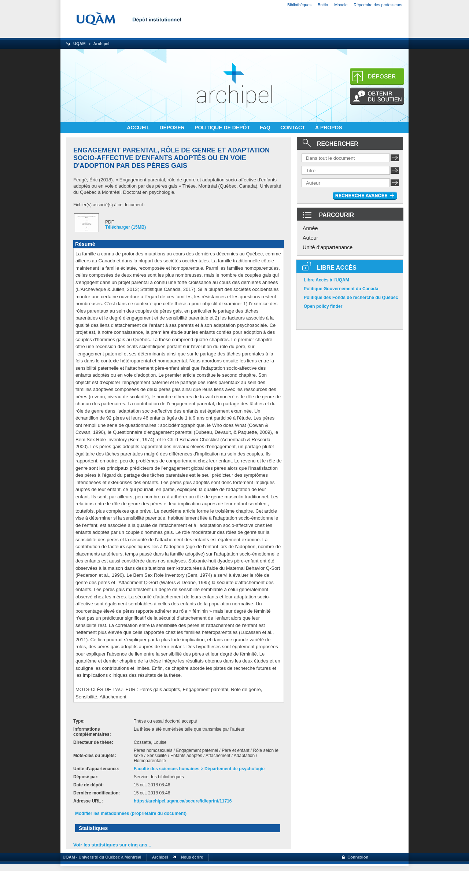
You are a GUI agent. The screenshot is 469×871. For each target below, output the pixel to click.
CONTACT (293, 127)
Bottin (323, 5)
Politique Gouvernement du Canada (341, 288)
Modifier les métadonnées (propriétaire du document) (131, 813)
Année (310, 228)
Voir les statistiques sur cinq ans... (112, 845)
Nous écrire (192, 857)
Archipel (101, 43)
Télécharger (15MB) (125, 227)
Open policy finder (323, 306)
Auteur (310, 238)
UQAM (79, 43)
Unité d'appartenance (327, 247)
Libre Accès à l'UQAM (326, 280)
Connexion (357, 857)
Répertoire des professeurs (378, 5)
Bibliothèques (299, 5)
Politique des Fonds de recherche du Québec (351, 297)
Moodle (340, 5)
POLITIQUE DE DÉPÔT (223, 127)
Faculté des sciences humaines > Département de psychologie (199, 768)
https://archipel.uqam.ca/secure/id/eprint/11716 (183, 801)
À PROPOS (328, 127)
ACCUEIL (139, 127)
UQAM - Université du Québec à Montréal (100, 857)
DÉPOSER (172, 127)
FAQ (266, 127)
